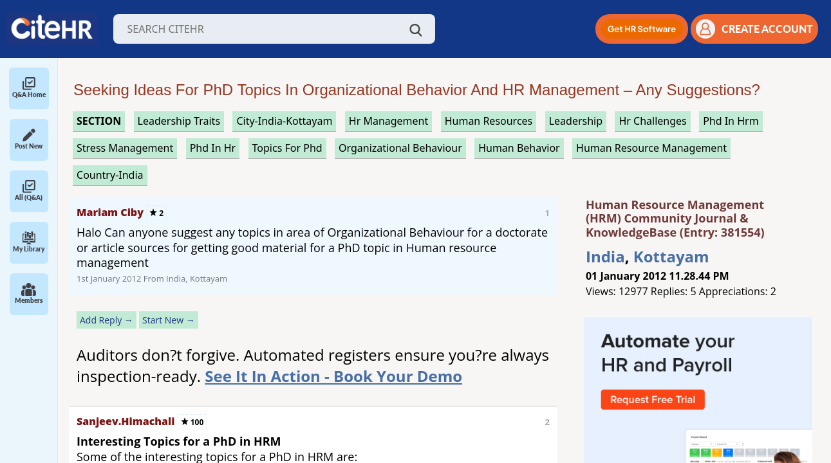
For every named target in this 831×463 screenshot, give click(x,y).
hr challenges (652, 121)
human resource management (651, 148)
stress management (125, 148)
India (605, 256)
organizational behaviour (400, 148)
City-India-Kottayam (284, 121)
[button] (641, 29)
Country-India (110, 175)
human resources (489, 121)
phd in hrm (730, 121)
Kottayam (671, 256)
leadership (575, 121)
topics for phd (287, 148)
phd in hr (213, 148)
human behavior (519, 148)
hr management (389, 121)
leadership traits (179, 121)
